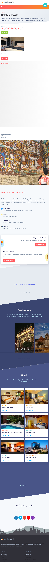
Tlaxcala (3, 7)
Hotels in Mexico (5, 556)
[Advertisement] (24, 76)
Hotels (3, 12)
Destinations (4, 554)
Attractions (28, 554)
